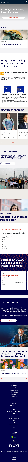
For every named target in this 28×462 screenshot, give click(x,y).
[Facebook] (11, 446)
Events (14, 407)
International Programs (14, 390)
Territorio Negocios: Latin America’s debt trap (11, 44)
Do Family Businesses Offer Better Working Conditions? (13, 373)
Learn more (7, 163)
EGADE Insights (14, 413)
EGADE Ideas (14, 415)
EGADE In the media (14, 416)
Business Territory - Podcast (14, 418)
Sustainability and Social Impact (14, 424)
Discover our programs (13, 17)
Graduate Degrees (14, 387)
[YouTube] (18, 446)
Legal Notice (14, 457)
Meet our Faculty (14, 394)
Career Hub (14, 403)
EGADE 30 (14, 425)
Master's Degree (6, 213)
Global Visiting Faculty (14, 396)
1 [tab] (13, 142)
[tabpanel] (8, 126)
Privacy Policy (14, 459)
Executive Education (14, 388)
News (14, 409)
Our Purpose (14, 422)
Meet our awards (14, 81)
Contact (14, 427)
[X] (14, 446)
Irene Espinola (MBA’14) (5, 132)
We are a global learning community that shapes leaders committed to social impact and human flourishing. (12, 110)
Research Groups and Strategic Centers (14, 397)
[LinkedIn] (9, 446)
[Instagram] (16, 446)
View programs (8, 320)
